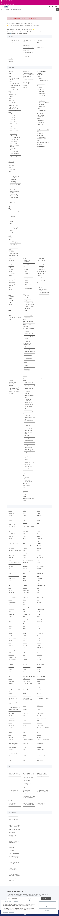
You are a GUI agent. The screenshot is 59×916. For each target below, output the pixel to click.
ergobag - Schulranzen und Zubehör (29, 265)
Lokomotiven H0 (27, 391)
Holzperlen (41, 82)
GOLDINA (39, 568)
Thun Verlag (11, 725)
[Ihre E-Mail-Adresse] (24, 898)
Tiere (38, 282)
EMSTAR (39, 553)
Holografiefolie (40, 120)
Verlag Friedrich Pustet (28, 739)
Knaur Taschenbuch (13, 597)
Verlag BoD (11, 739)
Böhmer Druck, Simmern (28, 526)
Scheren (26, 363)
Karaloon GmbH (26, 689)
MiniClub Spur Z (28, 406)
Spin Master (39, 705)
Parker (10, 291)
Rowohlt (39, 659)
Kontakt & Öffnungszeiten (14, 40)
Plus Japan (25, 645)
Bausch (38, 520)
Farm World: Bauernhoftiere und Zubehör (14, 191)
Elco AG (10, 686)
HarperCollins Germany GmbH (42, 686)
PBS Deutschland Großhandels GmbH (27, 699)
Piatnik (38, 640)
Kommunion (41, 99)
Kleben (26, 356)
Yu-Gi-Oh (25, 87)
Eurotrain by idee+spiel (28, 470)
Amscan (24, 513)
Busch (24, 500)
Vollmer (24, 494)
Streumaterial (27, 464)
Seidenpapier (40, 135)
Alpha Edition (11, 513)
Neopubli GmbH (12, 696)
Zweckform (11, 319)
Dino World (11, 96)
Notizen (39, 131)
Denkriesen (11, 92)
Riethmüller (39, 654)
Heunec (24, 583)
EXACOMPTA (11, 557)
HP (9, 585)
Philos (24, 640)
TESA (38, 720)
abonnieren (46, 898)
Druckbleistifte (27, 299)
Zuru (24, 760)
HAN (38, 575)
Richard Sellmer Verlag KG (43, 698)
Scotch (10, 302)
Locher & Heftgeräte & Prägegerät (13, 279)
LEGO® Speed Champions (13, 149)
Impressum (39, 40)
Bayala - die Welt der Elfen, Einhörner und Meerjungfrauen (14, 176)
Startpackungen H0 (28, 411)
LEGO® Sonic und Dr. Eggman (14, 146)
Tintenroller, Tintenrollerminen (28, 371)
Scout (38, 669)
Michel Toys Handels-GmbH (43, 619)
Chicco (38, 536)
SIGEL (24, 674)
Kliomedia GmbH (41, 595)
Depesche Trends (12, 94)
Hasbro (24, 578)
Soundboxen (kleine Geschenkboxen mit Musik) (43, 138)
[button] (46, 6)
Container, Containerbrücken (28, 436)
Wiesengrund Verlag (13, 755)
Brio (38, 526)
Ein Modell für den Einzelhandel (41, 804)
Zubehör (25, 375)
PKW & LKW (12, 87)
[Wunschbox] (49, 6)
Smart (24, 705)
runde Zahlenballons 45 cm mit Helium (44, 293)
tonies (24, 727)
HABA (10, 98)
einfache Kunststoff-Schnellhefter (28, 334)
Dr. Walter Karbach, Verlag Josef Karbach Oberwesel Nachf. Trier (15, 388)
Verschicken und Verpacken (15, 317)
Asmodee (11, 518)
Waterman (11, 749)
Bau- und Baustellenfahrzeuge (14, 210)
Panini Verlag (11, 165)
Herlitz (24, 580)
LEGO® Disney (13, 128)
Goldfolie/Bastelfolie (43, 80)
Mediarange (25, 619)
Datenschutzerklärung (12, 895)
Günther (39, 571)
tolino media (40, 725)
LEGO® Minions (13, 141)
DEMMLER (39, 538)
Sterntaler (11, 237)
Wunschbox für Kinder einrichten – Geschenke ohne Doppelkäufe (42, 775)
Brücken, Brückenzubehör (28, 428)
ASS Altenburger (26, 518)
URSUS (24, 734)
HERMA (38, 118)
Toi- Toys (25, 725)
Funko (38, 562)
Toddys (11, 232)
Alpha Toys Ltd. (26, 678)
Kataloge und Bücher (29, 402)
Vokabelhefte (27, 290)
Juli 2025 (39, 787)
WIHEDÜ (25, 755)
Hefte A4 (26, 278)
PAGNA (10, 633)
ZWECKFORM (40, 760)
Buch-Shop (11, 58)
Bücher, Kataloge (28, 430)
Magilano (39, 611)
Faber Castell (11, 265)
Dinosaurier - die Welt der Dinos (15, 185)
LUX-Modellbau (26, 485)
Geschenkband (42, 93)
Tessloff (10, 723)
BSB (9, 531)
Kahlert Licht (11, 592)
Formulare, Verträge (41, 110)
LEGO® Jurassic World (15, 137)
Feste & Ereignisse (41, 260)
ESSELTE (39, 555)
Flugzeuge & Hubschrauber (13, 215)
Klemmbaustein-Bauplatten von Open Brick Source (15, 104)
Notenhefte (26, 286)
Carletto (24, 533)
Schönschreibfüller (28, 315)
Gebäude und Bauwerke (29, 443)
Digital (25, 397)
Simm (38, 702)
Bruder (10, 81)
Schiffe (11, 230)
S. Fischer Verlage (27, 662)
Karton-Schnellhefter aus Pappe (29, 337)
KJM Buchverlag (12, 595)
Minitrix (24, 489)
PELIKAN (25, 638)
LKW (11, 223)
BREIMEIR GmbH (26, 681)
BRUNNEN (39, 529)
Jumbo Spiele (26, 590)
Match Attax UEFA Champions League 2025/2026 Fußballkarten (28, 78)
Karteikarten (25, 292)
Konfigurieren (47, 906)
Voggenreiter (40, 743)
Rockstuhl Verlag (12, 657)
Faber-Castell (40, 557)
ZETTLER (39, 758)
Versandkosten (26, 50)
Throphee (39, 723)
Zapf (24, 758)
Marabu (39, 126)
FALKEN (10, 267)
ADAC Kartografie (41, 676)
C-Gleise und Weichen (29, 395)
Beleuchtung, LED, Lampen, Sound (28, 424)
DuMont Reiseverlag (27, 545)
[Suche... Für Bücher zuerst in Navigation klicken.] (28, 9)
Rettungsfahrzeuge (14, 89)
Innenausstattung (28, 447)
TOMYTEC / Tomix (28, 466)
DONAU (39, 543)
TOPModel (11, 249)
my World (26, 408)
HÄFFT (10, 573)
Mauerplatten (27, 456)
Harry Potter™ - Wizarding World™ (14, 195)
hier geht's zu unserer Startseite (32, 25)
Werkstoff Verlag (40, 749)
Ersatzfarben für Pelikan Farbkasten (29, 352)
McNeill (39, 693)
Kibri (24, 492)
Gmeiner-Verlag (40, 566)
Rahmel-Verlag (12, 650)
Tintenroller (27, 317)
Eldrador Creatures (14, 188)
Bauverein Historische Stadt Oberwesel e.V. (15, 523)
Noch (24, 475)
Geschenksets (13, 218)
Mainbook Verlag (26, 614)
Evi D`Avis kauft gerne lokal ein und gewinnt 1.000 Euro (29, 797)
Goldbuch (25, 568)
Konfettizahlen (42, 100)
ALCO (38, 510)
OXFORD (39, 631)
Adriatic (10, 678)
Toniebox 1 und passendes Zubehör (14, 245)
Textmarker (26, 368)
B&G (38, 518)
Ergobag (25, 555)
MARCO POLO (26, 616)
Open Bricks (11, 631)
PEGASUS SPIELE (12, 638)
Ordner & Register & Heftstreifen (13, 284)
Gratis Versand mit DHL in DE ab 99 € (9, 1)
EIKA (24, 550)
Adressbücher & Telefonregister (40, 74)
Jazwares (25, 587)
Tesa (10, 309)
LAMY (24, 293)
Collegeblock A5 (27, 275)
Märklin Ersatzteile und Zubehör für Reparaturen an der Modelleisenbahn (29, 387)
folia (38, 560)
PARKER (24, 635)
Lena (10, 607)
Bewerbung (39, 85)
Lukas (24, 609)
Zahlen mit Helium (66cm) (43, 290)
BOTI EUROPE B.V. (12, 681)
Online (38, 628)
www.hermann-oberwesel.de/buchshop (20, 33)
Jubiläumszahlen (42, 97)
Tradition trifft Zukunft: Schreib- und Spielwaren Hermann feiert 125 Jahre (28, 805)
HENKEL (10, 580)
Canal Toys (11, 683)
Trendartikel (11, 251)
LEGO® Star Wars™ (14, 151)
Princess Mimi (12, 169)
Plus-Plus (39, 645)
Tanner (24, 720)
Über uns (11, 61)
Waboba (39, 747)
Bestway (25, 522)
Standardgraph (40, 713)
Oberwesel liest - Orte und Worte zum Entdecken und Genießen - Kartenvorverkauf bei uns (29, 775)
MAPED (38, 614)
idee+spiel (25, 585)
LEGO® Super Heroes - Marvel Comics (15, 157)
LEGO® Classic (13, 121)
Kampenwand (26, 592)
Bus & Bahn (12, 213)
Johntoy (10, 590)
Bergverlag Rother (41, 678)
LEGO (10, 111)
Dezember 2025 (12, 787)
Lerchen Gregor (26, 607)
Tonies (10, 239)
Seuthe (24, 473)
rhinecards (11, 380)
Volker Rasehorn (12, 747)
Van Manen (11, 737)
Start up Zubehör (28, 410)
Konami (39, 689)
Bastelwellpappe (40, 84)
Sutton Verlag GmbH (41, 718)
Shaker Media (12, 674)
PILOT (10, 643)
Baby (10, 73)
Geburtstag (41, 264)
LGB (38, 607)
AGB (38, 45)
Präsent (10, 647)
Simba (24, 702)
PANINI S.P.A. (40, 696)
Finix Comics (25, 686)
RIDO (38, 652)
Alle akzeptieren (47, 903)
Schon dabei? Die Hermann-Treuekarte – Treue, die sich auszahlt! (28, 792)
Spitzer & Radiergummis (27, 366)
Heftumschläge (27, 284)
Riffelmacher (11, 654)
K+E (38, 590)
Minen (25, 310)
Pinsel (25, 361)
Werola (24, 752)
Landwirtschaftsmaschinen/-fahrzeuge (16, 220)
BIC (38, 522)
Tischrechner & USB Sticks (43, 142)
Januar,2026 (39, 770)
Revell (10, 652)
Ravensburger (26, 650)
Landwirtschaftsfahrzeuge (16, 85)
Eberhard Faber (12, 548)
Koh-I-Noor (25, 597)
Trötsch (24, 732)
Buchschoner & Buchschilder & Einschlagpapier (26, 262)
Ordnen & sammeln (27, 324)
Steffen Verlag (26, 715)
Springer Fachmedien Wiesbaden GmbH (13, 710)
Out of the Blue (26, 631)
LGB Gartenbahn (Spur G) (28, 498)
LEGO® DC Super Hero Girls (15, 125)
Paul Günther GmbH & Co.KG (13, 699)
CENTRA (24, 536)
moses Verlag (40, 623)
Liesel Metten (11, 609)
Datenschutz (40, 42)
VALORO (39, 734)
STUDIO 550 (11, 718)
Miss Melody (11, 161)
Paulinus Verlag (40, 635)
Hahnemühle (40, 573)
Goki (9, 568)
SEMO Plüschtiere (12, 204)
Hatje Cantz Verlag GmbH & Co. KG (14, 690)
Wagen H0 (26, 393)
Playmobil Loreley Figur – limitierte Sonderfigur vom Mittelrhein (14, 775)
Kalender (11, 271)
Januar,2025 (11, 800)
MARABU (10, 616)
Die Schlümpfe (13, 179)
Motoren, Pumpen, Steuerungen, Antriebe (29, 461)
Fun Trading (25, 562)
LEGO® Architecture (14, 113)
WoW (10, 758)
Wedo (24, 749)
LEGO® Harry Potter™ (14, 135)
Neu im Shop (11, 42)
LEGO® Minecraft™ (14, 139)
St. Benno (25, 709)
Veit (24, 737)
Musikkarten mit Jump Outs (43, 129)
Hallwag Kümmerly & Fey (14, 575)
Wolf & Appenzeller (41, 755)
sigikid (10, 206)
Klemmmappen (40, 122)
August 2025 (25, 787)
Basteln (38, 76)
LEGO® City (12, 119)
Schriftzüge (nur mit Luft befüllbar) (43, 279)
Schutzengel (40, 133)
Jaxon (10, 587)
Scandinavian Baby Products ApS (13, 702)
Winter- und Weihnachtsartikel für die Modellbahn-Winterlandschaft (29, 479)
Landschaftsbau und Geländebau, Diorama (29, 453)
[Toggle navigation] (2, 6)
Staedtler (11, 304)
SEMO (10, 671)
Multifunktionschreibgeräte (30, 312)
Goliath (10, 571)
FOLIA (38, 108)
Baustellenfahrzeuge (14, 83)
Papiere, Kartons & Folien (28, 359)
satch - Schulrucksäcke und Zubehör (29, 329)
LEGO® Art (12, 115)
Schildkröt (11, 664)
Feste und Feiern (41, 89)
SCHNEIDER (11, 666)
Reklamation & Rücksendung (26, 55)
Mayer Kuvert (11, 619)
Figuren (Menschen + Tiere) (29, 441)
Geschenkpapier (42, 95)
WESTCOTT (39, 752)
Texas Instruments (27, 723)
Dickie (24, 543)
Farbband (11, 269)
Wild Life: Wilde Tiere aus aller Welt (14, 201)
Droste (10, 545)
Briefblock (39, 87)
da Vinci (10, 538)
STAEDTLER (25, 713)
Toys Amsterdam (12, 730)
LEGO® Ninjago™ (14, 143)
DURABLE (39, 545)
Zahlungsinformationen (28, 52)
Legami (24, 319)
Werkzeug (26, 468)
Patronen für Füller (28, 314)
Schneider (11, 300)
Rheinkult (11, 393)
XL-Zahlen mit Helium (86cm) (43, 286)
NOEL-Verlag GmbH (27, 696)
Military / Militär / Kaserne (28, 458)
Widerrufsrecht (40, 47)
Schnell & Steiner (26, 666)
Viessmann (25, 490)
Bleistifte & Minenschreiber (27, 347)
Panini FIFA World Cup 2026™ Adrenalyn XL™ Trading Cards (28, 82)
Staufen (10, 306)
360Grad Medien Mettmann (29, 676)
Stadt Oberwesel (12, 713)
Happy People (12, 578)
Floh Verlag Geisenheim (28, 560)
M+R (24, 611)
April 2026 (11, 770)
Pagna (10, 287)
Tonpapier (39, 144)
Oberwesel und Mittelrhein (14, 391)
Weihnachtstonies (14, 248)
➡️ (10, 33)
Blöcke (25, 271)
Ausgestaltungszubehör (29, 417)
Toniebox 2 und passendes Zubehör (14, 242)
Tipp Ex (10, 311)
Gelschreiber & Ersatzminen (40, 116)
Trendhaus (25, 730)
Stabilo (38, 709)
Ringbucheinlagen (28, 288)
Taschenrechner (26, 374)
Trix (24, 487)
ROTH (38, 657)
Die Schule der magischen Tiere (13, 182)
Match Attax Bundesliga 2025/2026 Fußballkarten (28, 74)
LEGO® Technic (13, 160)
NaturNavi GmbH (26, 623)
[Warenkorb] (54, 6)
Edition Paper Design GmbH (15, 550)
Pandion (25, 633)
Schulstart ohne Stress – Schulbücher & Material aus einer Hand (42, 792)
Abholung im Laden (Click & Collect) (29, 41)
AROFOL (10, 515)
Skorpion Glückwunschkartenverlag (14, 706)
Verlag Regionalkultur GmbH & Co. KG (13, 744)
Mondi (10, 623)
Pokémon (25, 85)
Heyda (38, 583)
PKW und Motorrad (14, 225)
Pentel (10, 294)
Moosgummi (40, 128)
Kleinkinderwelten (13, 102)
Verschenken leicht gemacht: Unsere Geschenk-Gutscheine (13, 805)
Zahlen (38, 284)
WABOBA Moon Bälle (13, 253)
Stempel (10, 308)
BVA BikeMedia (12, 533)
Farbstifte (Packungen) (29, 304)
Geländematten (27, 445)
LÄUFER (10, 604)
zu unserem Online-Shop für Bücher (9, 4)
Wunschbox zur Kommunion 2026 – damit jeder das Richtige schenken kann (28, 782)
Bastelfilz (41, 78)
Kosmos (24, 599)
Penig (38, 638)
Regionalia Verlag (41, 650)
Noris (10, 628)
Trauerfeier (41, 104)
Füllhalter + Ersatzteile (29, 306)
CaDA (10, 91)
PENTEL (10, 640)
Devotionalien (42, 91)
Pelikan (10, 293)
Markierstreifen (12, 282)
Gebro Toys (25, 566)
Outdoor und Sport (13, 163)
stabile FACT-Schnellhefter (27, 340)
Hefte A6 (26, 282)
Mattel (38, 616)
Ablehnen (47, 910)
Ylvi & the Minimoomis (13, 255)
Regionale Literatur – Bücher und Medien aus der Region (14, 384)
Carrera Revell (40, 533)
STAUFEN (11, 715)
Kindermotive (40, 275)
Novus (24, 628)
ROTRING (25, 659)
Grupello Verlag (26, 571)
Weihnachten (42, 106)
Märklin (24, 380)
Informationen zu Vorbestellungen (26, 44)
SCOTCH (25, 669)
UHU (10, 313)
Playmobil (11, 167)
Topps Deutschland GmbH (43, 727)
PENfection (25, 326)
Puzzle (10, 171)
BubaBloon (25, 531)
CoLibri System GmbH (27, 683)
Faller (24, 413)
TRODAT (10, 732)
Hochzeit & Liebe (41, 273)
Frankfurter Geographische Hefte (14, 563)
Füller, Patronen (27, 354)
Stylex (24, 718)
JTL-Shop (29, 914)
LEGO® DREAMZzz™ (14, 130)
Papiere (10, 289)
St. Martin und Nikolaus (44, 102)
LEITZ (38, 604)
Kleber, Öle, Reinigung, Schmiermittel (29, 450)
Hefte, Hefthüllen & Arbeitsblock (27, 268)
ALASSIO (10, 510)
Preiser (24, 496)
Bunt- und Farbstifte (28, 349)
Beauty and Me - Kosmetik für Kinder (14, 79)
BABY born (11, 520)
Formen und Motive (41, 271)
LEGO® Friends (13, 133)
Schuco (24, 471)
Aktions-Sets (27, 415)
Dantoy (10, 541)
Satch (38, 662)
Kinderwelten (11, 100)
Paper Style (11, 635)
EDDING (39, 548)
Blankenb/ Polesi (12, 526)
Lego (24, 604)
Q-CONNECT (11, 296)
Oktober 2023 (40, 800)
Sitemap (39, 50)
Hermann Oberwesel (13, 583)
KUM (38, 599)
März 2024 (25, 800)
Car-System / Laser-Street (28, 433)
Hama (24, 575)
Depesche (39, 541)
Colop (38, 683)
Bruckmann (11, 529)
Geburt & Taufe (42, 262)
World (11, 234)
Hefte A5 (26, 280)
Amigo (24, 510)
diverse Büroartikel (13, 262)
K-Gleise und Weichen (29, 404)
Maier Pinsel (11, 614)
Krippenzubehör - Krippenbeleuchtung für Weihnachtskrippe (14, 109)
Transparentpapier (41, 146)
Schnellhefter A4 (26, 331)
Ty (37, 732)
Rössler (24, 657)
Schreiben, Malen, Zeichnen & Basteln (27, 344)
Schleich (10, 173)
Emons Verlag (11, 555)
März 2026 (25, 770)
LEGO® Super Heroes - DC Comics (15, 154)
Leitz (10, 277)
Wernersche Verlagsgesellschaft (13, 752)
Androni (39, 513)
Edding (10, 264)
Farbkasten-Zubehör (28, 300)
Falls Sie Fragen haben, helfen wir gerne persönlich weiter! (20, 29)
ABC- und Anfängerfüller (27, 296)
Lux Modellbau (40, 609)
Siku (9, 207)
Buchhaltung (11, 260)
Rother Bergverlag (12, 659)
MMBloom (39, 621)
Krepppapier (40, 124)
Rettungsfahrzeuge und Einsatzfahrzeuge (15, 227)
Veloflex (10, 315)
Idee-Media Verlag (41, 585)
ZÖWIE (10, 760)
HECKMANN (39, 578)
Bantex (24, 520)
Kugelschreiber (12, 273)
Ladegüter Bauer (26, 483)
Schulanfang (41, 267)
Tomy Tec (11, 727)
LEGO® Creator (13, 123)
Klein (24, 595)
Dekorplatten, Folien (28, 438)
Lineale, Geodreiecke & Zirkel (28, 322)
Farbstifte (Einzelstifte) (29, 302)
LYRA (10, 611)
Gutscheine (40, 378)
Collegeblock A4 (27, 273)
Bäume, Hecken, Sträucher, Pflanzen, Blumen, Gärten (28, 421)
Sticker (38, 140)
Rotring (10, 298)
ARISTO (24, 515)
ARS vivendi (39, 515)
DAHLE (24, 538)
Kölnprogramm (40, 597)
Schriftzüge (39, 277)
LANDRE (10, 275)
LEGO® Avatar (13, 117)
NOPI (38, 626)
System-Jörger (12, 720)
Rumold (10, 662)
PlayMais (39, 643)
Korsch (10, 599)
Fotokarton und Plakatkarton (40, 112)
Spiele (10, 235)
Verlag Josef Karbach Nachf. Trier (43, 740)
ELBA (38, 550)
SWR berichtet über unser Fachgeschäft (14, 791)
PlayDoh (24, 643)
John (38, 587)
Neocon (10, 626)
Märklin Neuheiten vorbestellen (28, 383)
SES (23, 671)
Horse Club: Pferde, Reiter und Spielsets (14, 198)
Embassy (25, 553)
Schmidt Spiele (40, 664)
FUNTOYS (11, 566)
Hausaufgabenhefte (28, 277)
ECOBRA (25, 548)
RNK (24, 654)
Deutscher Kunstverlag (14, 543)
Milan (10, 621)
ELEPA (10, 553)
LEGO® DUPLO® (13, 132)
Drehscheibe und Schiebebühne (28, 400)
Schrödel (39, 666)
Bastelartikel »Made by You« (13, 75)
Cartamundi (11, 536)
